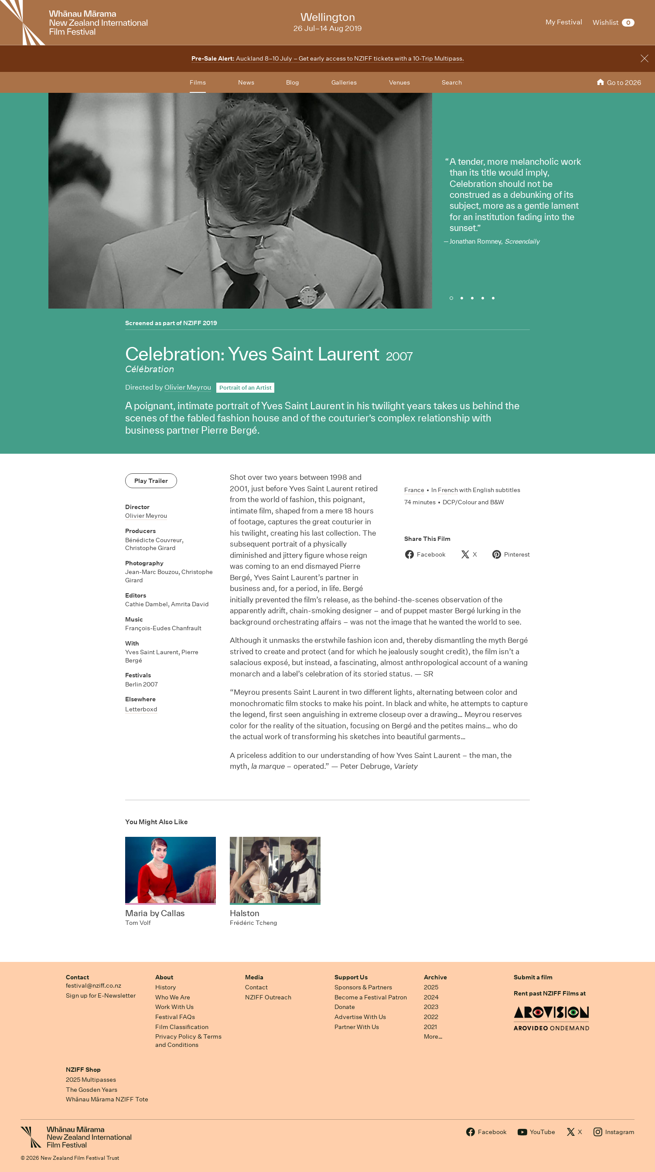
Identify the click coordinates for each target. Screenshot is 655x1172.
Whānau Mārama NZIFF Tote (107, 1099)
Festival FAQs (175, 1017)
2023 (431, 1007)
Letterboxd (141, 709)
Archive (435, 977)
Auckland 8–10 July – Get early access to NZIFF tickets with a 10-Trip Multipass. (327, 58)
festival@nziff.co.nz (93, 985)
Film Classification (181, 1027)
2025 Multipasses (91, 1080)
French (448, 490)
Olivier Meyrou (187, 387)
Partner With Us (356, 1027)
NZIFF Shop (83, 1069)
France (414, 490)
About (164, 977)
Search (452, 82)
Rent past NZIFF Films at (550, 993)
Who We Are (172, 997)
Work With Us (174, 1007)
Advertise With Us (360, 1017)
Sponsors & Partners (363, 987)
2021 (430, 1027)
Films (198, 82)
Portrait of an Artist (245, 387)
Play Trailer (151, 481)
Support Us (351, 977)
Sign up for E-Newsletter (101, 995)
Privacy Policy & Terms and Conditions (188, 1041)
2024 (431, 997)
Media (254, 977)
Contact (77, 977)
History (165, 987)
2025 (431, 987)
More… (433, 1036)
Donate (344, 1007)
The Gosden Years (91, 1090)
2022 (431, 1017)
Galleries (344, 82)
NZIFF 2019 (200, 323)
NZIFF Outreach (268, 997)
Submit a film (533, 977)
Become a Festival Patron (370, 997)
